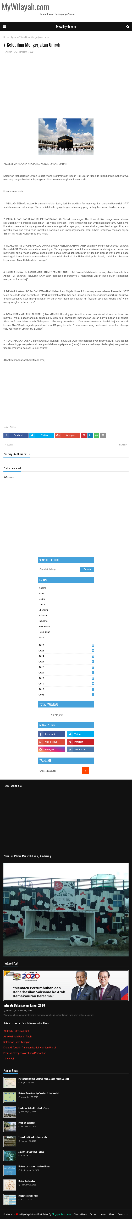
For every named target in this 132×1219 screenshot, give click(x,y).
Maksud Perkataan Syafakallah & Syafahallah (38, 1093)
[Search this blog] (59, 569)
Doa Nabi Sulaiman (26, 1122)
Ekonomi (43, 610)
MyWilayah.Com (29, 1214)
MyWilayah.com (66, 26)
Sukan (42, 637)
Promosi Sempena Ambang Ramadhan (24, 1053)
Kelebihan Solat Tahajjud (16, 1042)
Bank (41, 593)
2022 (66, 667)
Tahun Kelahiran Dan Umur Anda (32, 1137)
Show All (9, 1058)
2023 (66, 661)
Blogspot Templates (61, 1214)
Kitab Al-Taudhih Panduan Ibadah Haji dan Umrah (30, 1047)
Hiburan (43, 615)
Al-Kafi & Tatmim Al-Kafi (16, 1031)
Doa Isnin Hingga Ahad (28, 1195)
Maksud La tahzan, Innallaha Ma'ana (34, 1166)
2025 (66, 650)
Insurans (43, 621)
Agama (14, 37)
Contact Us (123, 1214)
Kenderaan (44, 626)
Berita (42, 599)
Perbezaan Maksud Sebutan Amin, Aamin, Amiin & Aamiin (43, 1078)
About (111, 1214)
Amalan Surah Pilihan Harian (31, 1151)
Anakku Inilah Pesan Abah (17, 1036)
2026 (66, 645)
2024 (66, 656)
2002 (66, 694)
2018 (66, 689)
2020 (66, 678)
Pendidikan (44, 632)
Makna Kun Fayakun (26, 1181)
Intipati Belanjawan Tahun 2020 (24, 1005)
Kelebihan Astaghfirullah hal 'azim (33, 1108)
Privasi (93, 1214)
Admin (9, 52)
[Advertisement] (66, 82)
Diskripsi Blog (80, 1214)
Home (6, 37)
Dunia (42, 604)
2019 (66, 683)
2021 (66, 672)
